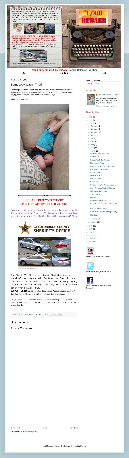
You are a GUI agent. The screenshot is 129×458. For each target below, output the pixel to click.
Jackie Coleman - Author (83, 70)
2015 (91, 235)
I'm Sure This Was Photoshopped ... (103, 185)
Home (45, 428)
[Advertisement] (44, 407)
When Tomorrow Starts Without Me (102, 188)
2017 (91, 229)
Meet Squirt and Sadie (98, 201)
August (93, 135)
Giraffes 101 (94, 157)
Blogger (83, 446)
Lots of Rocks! (95, 172)
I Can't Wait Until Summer (99, 169)
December (95, 126)
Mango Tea (94, 182)
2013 (91, 242)
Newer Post (15, 428)
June (93, 141)
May (92, 145)
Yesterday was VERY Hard (99, 154)
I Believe (93, 197)
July (92, 138)
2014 (91, 238)
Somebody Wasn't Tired (98, 191)
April (92, 148)
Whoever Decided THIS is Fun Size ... (103, 166)
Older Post (74, 428)
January (94, 222)
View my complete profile (105, 106)
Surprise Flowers (96, 176)
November (95, 129)
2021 (91, 120)
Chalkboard (94, 215)
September (95, 132)
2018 (91, 226)
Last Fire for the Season (98, 209)
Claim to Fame (95, 179)
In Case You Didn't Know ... (100, 160)
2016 (91, 232)
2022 (91, 117)
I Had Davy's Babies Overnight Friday (103, 212)
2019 (91, 123)
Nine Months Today (97, 163)
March (93, 151)
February (94, 219)
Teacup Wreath (95, 194)
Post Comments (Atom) (28, 432)
